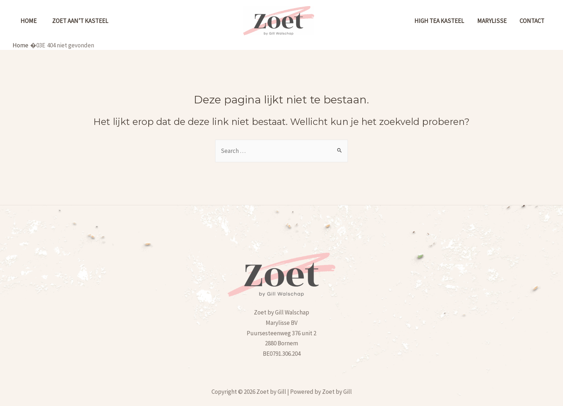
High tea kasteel (457, 21)
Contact (537, 21)
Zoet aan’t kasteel (89, 21)
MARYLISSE (503, 21)
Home (31, 21)
